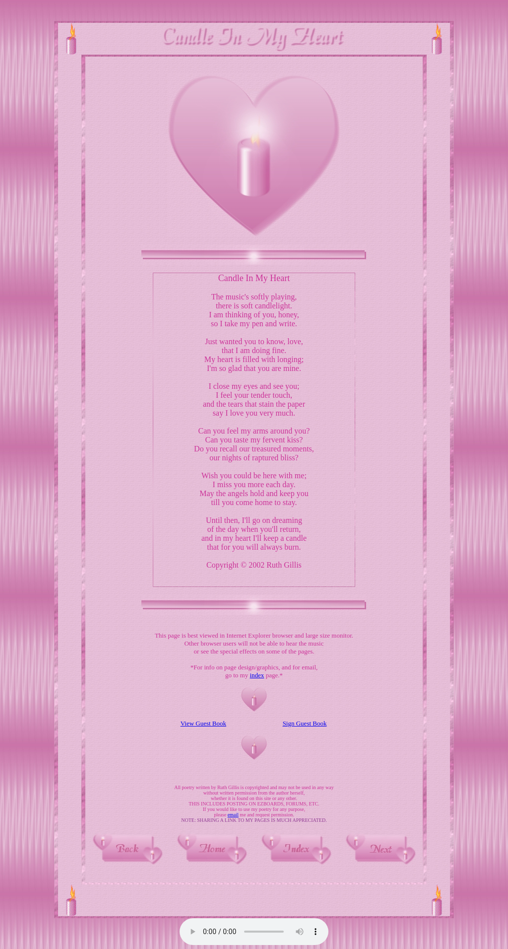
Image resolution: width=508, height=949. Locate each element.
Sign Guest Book (305, 723)
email (233, 814)
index (257, 675)
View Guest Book (203, 723)
